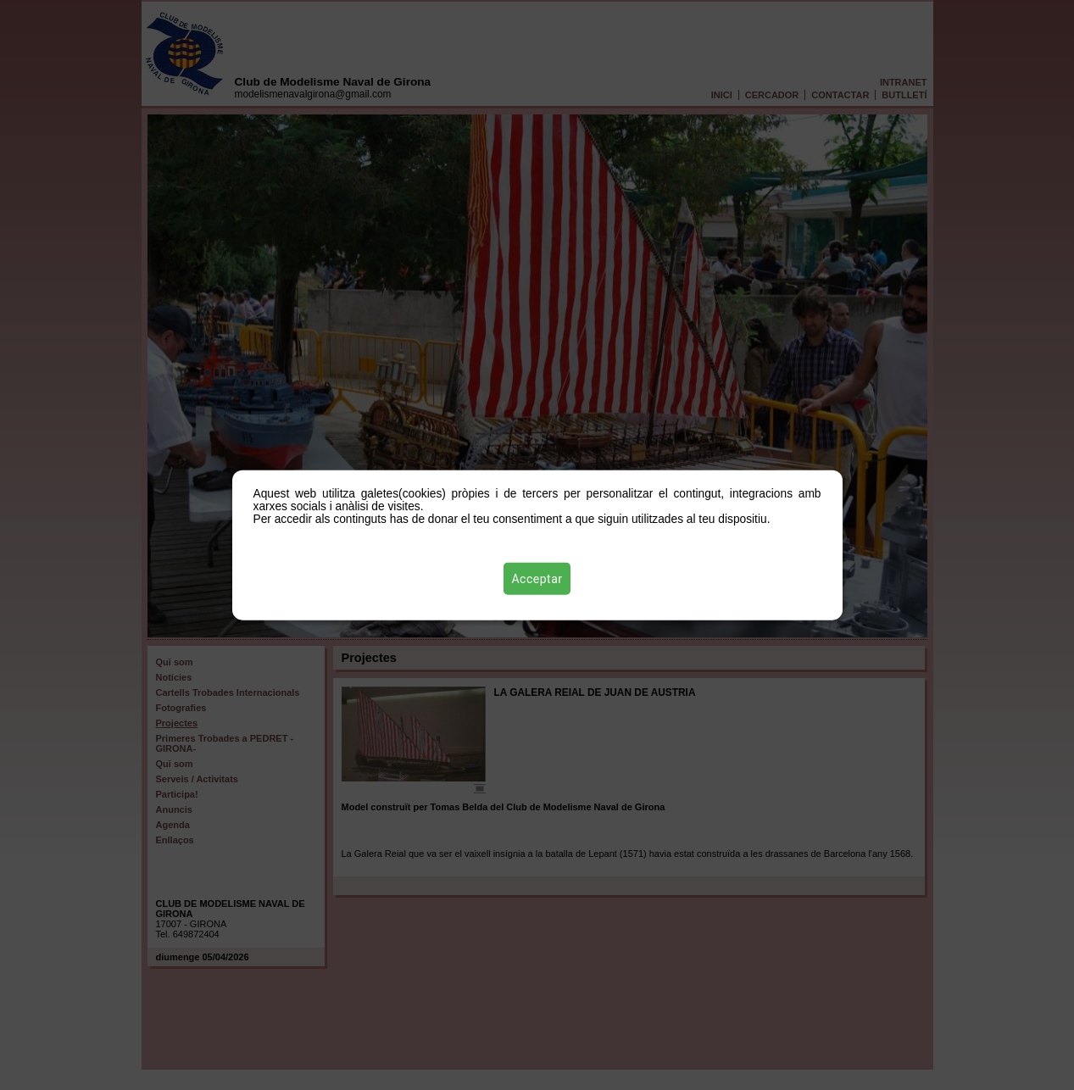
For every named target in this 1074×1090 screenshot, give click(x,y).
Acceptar (537, 578)
